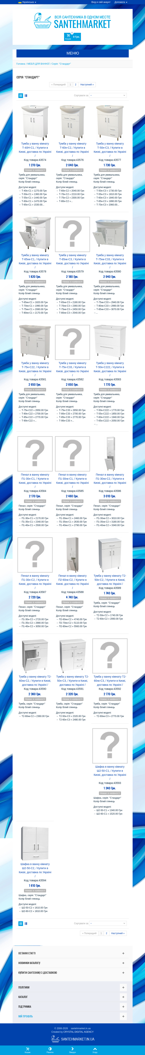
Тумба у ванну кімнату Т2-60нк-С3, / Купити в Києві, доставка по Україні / (110, 680)
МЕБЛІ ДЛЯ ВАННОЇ (38, 63)
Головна (20, 63)
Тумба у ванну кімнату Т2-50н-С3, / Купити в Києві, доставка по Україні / (72, 680)
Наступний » (87, 84)
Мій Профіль (25, 1016)
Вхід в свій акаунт (101, 2)
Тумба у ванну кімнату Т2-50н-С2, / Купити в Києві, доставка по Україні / (110, 579)
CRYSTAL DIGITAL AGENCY (78, 1032)
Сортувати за (81, 95)
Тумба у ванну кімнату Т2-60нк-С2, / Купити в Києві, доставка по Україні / (35, 680)
